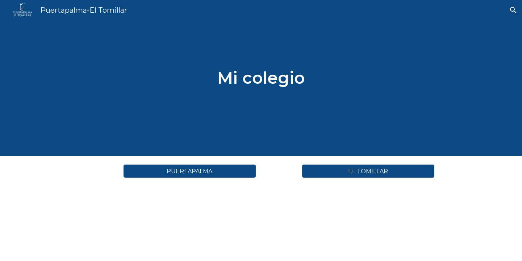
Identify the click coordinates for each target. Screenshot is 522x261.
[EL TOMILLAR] (368, 171)
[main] (261, 78)
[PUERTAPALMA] (189, 171)
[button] (513, 10)
